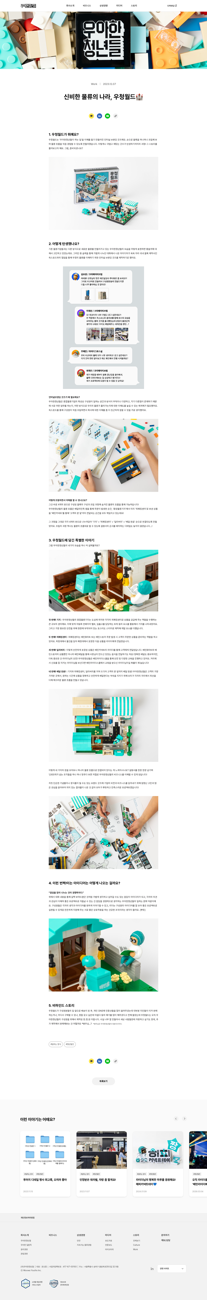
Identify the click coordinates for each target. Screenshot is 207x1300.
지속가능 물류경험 (84, 1245)
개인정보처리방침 (27, 1218)
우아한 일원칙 (26, 1245)
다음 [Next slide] (184, 1118)
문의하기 (165, 1235)
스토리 (134, 5)
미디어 (119, 5)
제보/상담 (165, 1240)
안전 (78, 1241)
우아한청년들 (28, 6)
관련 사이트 (164, 1268)
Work (135, 1249)
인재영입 (170, 6)
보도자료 (108, 1241)
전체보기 (136, 1241)
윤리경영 (24, 1249)
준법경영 (24, 1254)
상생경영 (104, 5)
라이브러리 (109, 1249)
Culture (136, 1245)
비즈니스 (87, 5)
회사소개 (70, 5)
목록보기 (103, 1081)
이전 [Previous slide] (176, 1118)
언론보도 (108, 1245)
